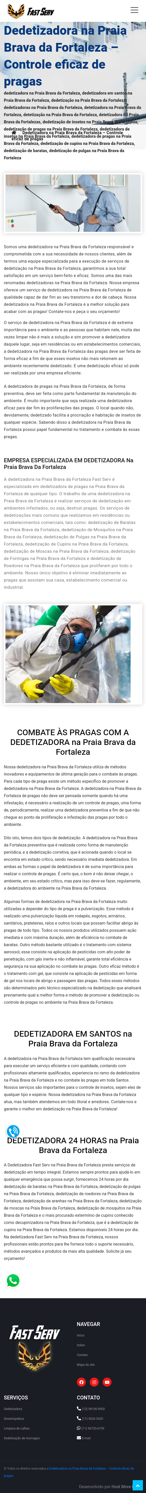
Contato (82, 1355)
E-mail (86, 1438)
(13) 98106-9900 (93, 1409)
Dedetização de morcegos (22, 1438)
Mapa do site (86, 1364)
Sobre (81, 1345)
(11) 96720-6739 (92, 1428)
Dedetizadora (13, 1409)
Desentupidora (14, 1418)
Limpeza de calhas (17, 1428)
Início (80, 1335)
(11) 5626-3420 (92, 1418)
